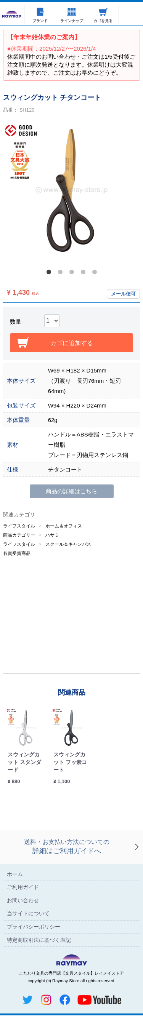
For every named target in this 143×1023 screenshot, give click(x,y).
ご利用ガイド (23, 887)
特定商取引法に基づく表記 (39, 940)
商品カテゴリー (19, 535)
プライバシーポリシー (33, 927)
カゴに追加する (71, 343)
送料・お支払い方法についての (66, 847)
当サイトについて (28, 914)
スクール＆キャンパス (68, 544)
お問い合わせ (23, 900)
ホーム (15, 874)
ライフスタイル (19, 526)
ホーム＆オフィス (63, 526)
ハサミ (52, 535)
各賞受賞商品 (17, 553)
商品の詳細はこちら (71, 491)
